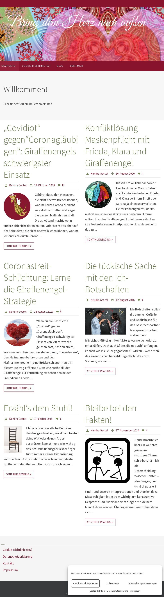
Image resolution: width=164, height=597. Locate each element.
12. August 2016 (125, 300)
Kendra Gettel (18, 185)
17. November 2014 (127, 430)
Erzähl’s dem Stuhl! (38, 408)
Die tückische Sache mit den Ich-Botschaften (121, 277)
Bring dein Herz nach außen (75, 23)
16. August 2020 (125, 173)
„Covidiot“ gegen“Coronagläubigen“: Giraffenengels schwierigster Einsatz (41, 151)
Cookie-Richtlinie (97, 590)
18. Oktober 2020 (44, 185)
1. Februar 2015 (43, 418)
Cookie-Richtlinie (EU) (17, 550)
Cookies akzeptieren (85, 583)
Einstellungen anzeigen (143, 583)
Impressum (135, 590)
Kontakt (8, 563)
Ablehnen (113, 583)
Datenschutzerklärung (117, 590)
